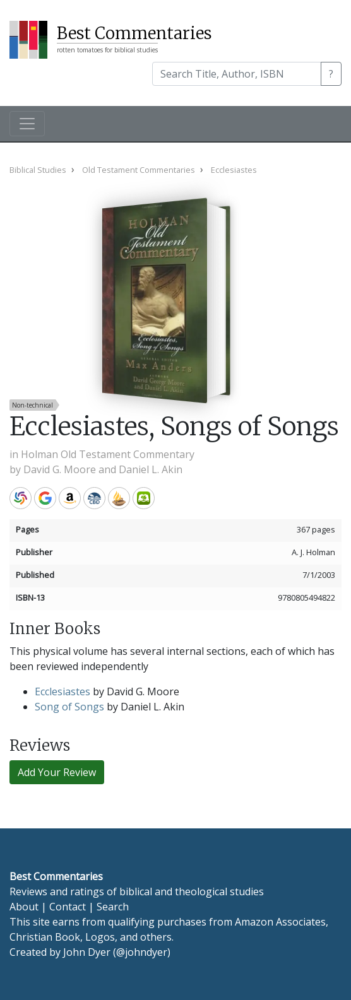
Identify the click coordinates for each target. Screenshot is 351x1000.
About (24, 907)
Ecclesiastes (62, 691)
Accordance (119, 498)
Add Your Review (57, 772)
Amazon (70, 498)
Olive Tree (144, 498)
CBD (94, 498)
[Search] (236, 74)
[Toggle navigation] (27, 123)
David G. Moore (59, 469)
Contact (67, 907)
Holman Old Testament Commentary (107, 454)
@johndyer (141, 952)
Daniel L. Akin (150, 469)
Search (113, 907)
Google (45, 498)
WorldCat (20, 498)
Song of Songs (69, 707)
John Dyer (86, 952)
